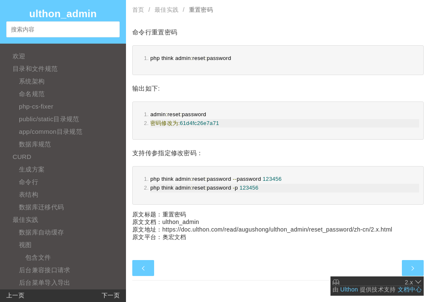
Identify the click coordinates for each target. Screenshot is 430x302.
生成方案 (32, 169)
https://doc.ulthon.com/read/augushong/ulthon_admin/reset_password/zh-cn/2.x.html (278, 229)
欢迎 (19, 56)
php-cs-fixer (36, 106)
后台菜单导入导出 (44, 282)
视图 (25, 244)
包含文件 (38, 257)
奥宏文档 (174, 237)
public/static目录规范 (49, 118)
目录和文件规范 (35, 68)
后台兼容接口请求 (44, 269)
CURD (22, 156)
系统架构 (32, 81)
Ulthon (349, 289)
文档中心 (410, 289)
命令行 (28, 181)
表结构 (28, 194)
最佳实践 (25, 219)
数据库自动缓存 (41, 232)
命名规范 (32, 93)
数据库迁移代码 (41, 207)
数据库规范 (35, 144)
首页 (138, 9)
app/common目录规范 (50, 131)
